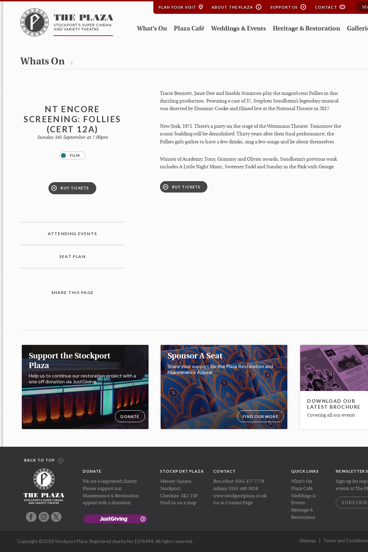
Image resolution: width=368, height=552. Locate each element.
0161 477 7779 (249, 481)
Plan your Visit (178, 7)
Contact (326, 7)
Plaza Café (189, 29)
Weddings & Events (238, 29)
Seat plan (72, 256)
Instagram (43, 517)
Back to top (43, 460)
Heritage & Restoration (306, 29)
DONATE (130, 416)
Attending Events (72, 233)
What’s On (152, 29)
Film (70, 155)
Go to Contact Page (233, 503)
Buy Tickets (70, 188)
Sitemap (307, 540)
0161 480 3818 (243, 489)
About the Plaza (232, 7)
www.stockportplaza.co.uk (240, 496)
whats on (42, 62)
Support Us (284, 7)
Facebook (31, 517)
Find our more (260, 416)
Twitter (56, 517)
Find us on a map (178, 503)
